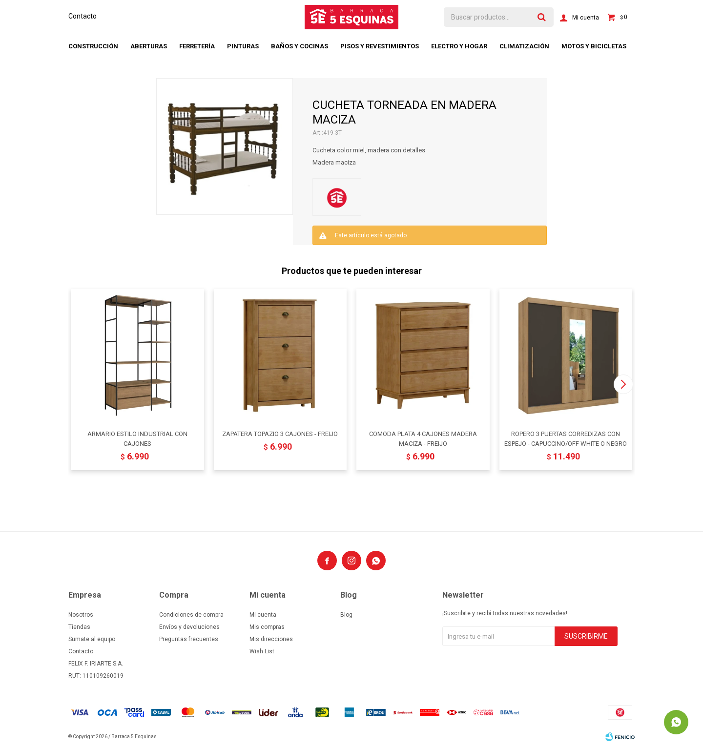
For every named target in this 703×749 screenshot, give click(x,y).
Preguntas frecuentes (188, 639)
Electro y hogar (459, 46)
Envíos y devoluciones (189, 627)
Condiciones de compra (191, 614)
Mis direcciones (271, 639)
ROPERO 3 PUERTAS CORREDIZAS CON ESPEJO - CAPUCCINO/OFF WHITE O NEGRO (565, 438)
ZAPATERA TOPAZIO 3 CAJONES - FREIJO (280, 433)
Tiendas (79, 627)
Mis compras (267, 627)
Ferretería (197, 46)
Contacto (82, 16)
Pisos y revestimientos (379, 46)
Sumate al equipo (91, 639)
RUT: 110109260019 (96, 675)
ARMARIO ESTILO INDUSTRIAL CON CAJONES (137, 438)
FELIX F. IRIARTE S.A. (95, 663)
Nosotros (80, 614)
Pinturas (243, 46)
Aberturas (148, 46)
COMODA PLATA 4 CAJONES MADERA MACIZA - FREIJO (423, 438)
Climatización (524, 46)
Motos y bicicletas (593, 46)
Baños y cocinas (299, 46)
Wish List (261, 651)
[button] (623, 384)
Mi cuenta (262, 614)
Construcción (93, 46)
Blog (346, 614)
